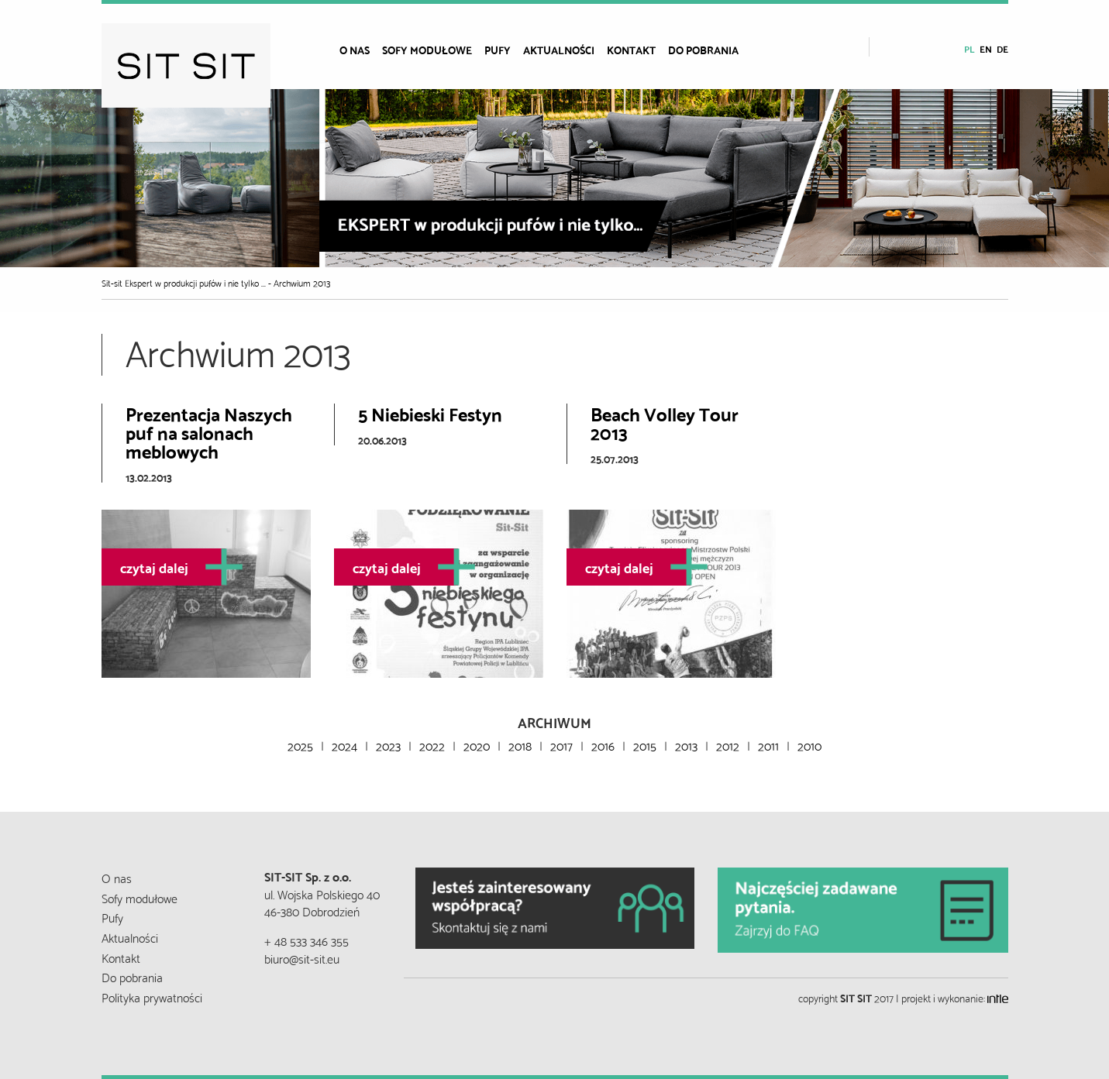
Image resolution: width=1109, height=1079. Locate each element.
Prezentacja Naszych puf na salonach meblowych (209, 431)
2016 (603, 744)
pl (969, 48)
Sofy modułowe (427, 49)
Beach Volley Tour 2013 (665, 422)
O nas (354, 49)
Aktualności (558, 49)
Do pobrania (703, 49)
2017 (561, 744)
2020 (476, 744)
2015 (644, 744)
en (986, 48)
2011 (768, 744)
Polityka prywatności (152, 996)
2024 (344, 744)
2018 (520, 744)
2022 (432, 744)
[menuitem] (360, 50)
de (1002, 48)
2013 (686, 744)
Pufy (497, 49)
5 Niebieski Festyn (430, 413)
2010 (809, 744)
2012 (727, 744)
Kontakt (631, 49)
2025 (300, 744)
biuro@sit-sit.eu (301, 957)
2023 (388, 744)
